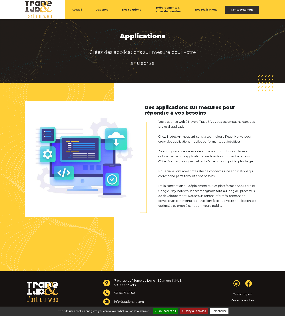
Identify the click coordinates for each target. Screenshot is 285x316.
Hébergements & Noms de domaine (168, 13)
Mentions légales (242, 301)
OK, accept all (165, 311)
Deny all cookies (194, 311)
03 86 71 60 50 (124, 300)
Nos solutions (131, 13)
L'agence (102, 13)
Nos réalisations (206, 13)
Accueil (77, 13)
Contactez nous (242, 13)
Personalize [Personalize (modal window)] (219, 311)
